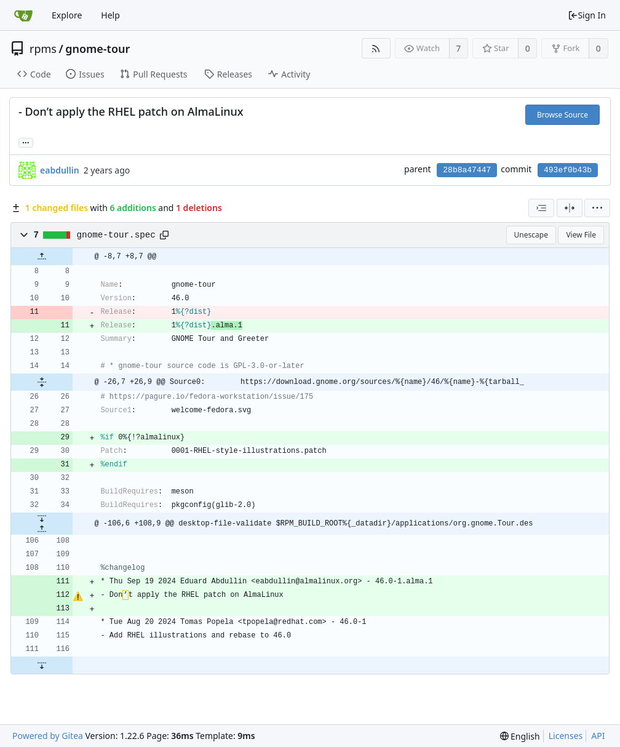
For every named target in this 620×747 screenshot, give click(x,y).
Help (110, 15)
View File (581, 235)
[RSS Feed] (376, 48)
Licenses (566, 735)
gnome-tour (97, 48)
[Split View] (569, 208)
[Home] (23, 15)
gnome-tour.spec (116, 235)
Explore (67, 15)
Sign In (587, 15)
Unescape (531, 235)
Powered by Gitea (47, 735)
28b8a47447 (467, 170)
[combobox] (541, 208)
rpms (43, 48)
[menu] (597, 208)
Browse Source (562, 115)
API (598, 735)
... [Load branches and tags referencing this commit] (26, 142)
